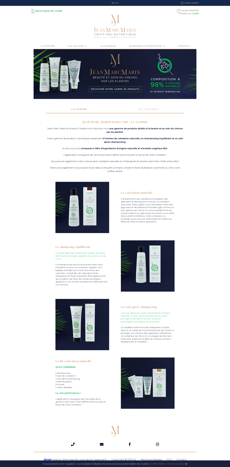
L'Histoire (47, 46)
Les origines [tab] (148, 109)
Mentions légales (151, 459)
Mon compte (190, 2)
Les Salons (76, 46)
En (117, 3)
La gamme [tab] (79, 109)
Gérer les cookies (175, 463)
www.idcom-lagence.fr (93, 459)
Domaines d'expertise (145, 46)
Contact (184, 46)
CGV (169, 459)
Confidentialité (157, 463)
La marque (108, 46)
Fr (113, 3)
